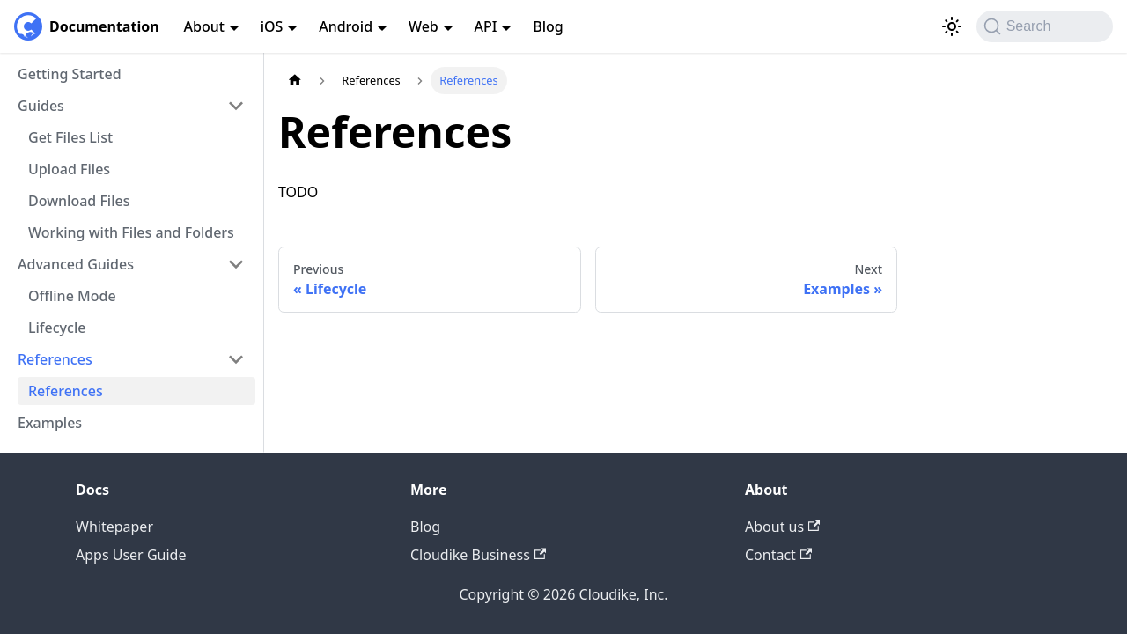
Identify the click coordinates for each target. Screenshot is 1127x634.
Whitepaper (114, 526)
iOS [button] (272, 26)
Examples (50, 422)
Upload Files (69, 169)
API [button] (486, 26)
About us (782, 526)
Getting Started (70, 74)
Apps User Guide (131, 554)
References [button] (55, 359)
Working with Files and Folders (131, 232)
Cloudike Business (478, 554)
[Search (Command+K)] (1044, 26)
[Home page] (295, 80)
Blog (548, 26)
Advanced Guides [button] (76, 264)
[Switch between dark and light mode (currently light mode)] (952, 26)
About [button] (204, 26)
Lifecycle (56, 327)
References (65, 391)
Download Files (78, 200)
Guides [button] (41, 105)
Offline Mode (72, 296)
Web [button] (423, 26)
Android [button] (345, 26)
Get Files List (70, 137)
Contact (778, 554)
